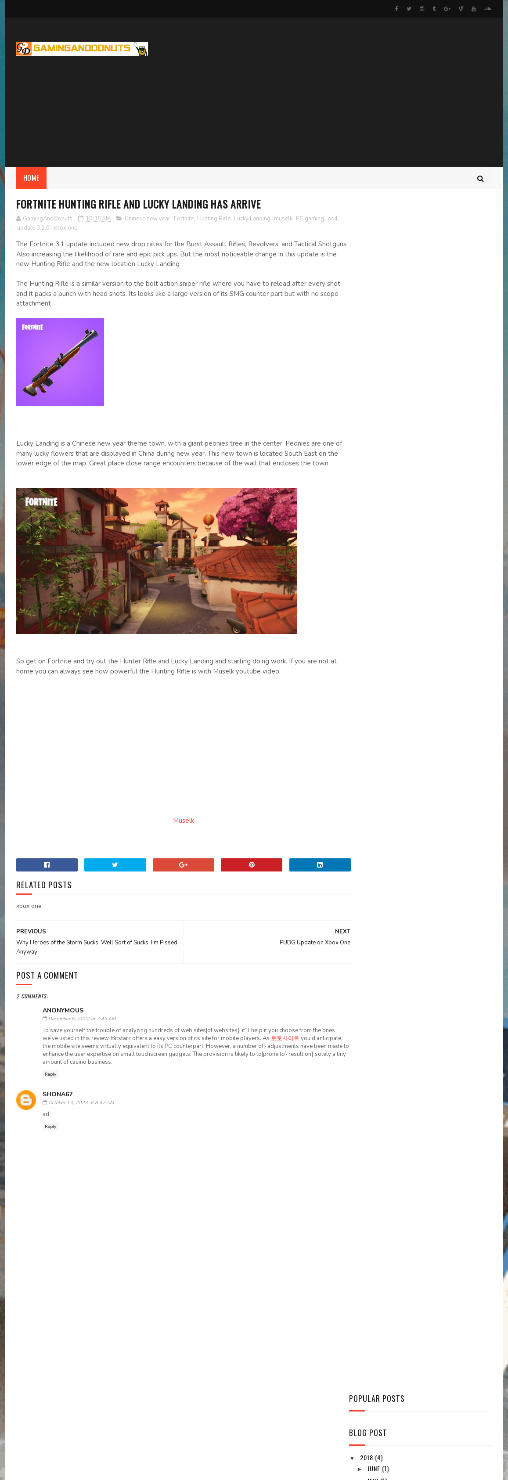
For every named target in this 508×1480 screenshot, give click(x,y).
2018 (367, 378)
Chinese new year (147, 219)
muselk (283, 219)
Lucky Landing (252, 219)
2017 (367, 462)
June (374, 389)
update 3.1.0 (47, 228)
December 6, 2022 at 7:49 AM (81, 1029)
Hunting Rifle (214, 219)
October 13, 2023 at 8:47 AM (81, 1113)
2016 (367, 474)
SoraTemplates (57, 1469)
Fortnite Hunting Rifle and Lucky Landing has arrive (427, 440)
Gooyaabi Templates (135, 1469)
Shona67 (57, 1104)
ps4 (22, 228)
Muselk (174, 830)
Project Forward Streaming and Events (92, 1444)
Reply (50, 1085)
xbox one (79, 228)
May (373, 402)
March (378, 414)
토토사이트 (299, 1048)
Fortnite (184, 219)
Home (31, 178)
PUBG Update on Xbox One (402, 425)
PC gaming (310, 219)
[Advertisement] (332, 92)
